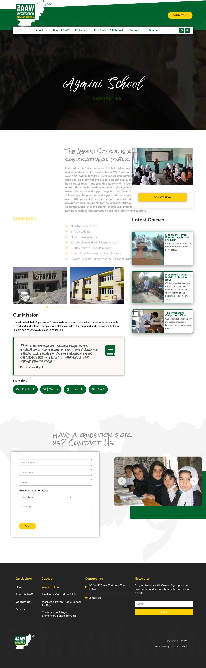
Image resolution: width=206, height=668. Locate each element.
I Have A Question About (34, 490)
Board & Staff (61, 30)
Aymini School (50, 587)
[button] (16, 284)
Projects (81, 30)
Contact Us (136, 30)
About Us (41, 30)
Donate (153, 30)
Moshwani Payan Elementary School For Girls (177, 237)
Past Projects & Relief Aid (108, 30)
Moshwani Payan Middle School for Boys (176, 277)
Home (19, 587)
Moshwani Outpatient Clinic (59, 594)
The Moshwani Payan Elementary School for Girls (59, 614)
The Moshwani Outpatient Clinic (176, 314)
